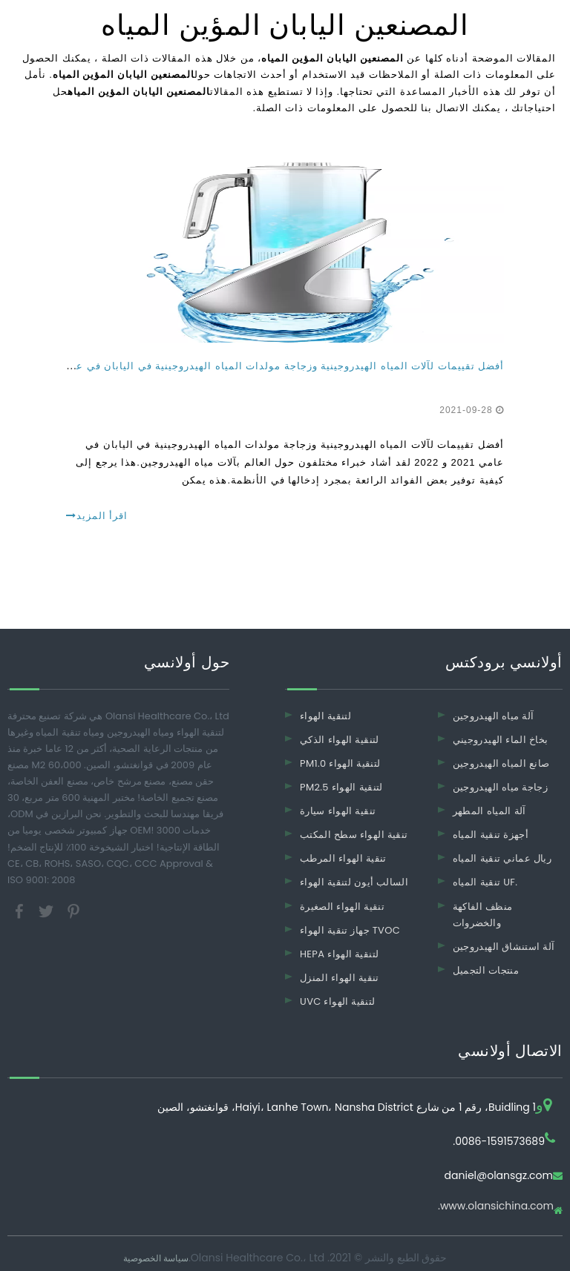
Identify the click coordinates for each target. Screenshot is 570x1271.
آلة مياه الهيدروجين (493, 716)
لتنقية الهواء (325, 716)
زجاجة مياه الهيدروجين (500, 787)
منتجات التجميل (486, 970)
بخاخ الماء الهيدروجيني (500, 740)
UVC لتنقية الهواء (338, 1001)
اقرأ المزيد (97, 515)
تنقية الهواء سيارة (338, 811)
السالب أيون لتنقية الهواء (354, 882)
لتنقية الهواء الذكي (339, 740)
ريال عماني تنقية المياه (502, 858)
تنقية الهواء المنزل (339, 978)
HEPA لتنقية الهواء (339, 954)
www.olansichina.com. (496, 1207)
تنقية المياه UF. (485, 882)
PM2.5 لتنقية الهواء (341, 787)
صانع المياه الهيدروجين (501, 763)
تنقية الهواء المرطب (343, 858)
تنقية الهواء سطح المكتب (353, 835)
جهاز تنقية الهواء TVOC (350, 930)
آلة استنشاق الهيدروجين (504, 947)
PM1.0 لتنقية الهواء (340, 763)
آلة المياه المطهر (489, 811)
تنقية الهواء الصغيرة (342, 906)
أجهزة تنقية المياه (490, 835)
